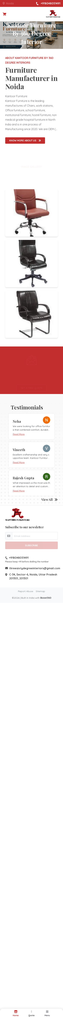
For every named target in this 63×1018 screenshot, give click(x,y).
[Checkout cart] (4, 14)
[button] (31, 1013)
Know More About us (25, 140)
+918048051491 (48, 3)
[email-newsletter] (35, 536)
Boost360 (45, 597)
